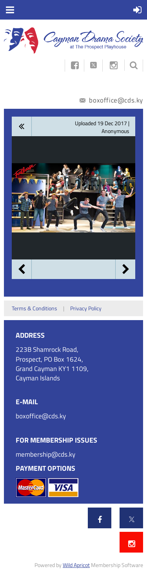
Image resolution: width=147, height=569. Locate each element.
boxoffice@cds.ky (111, 100)
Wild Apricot (76, 565)
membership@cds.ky (45, 454)
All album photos (22, 126)
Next (125, 269)
